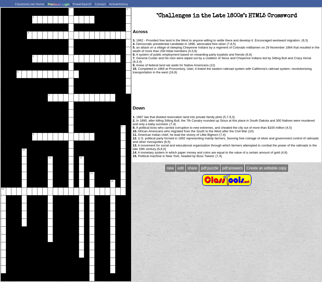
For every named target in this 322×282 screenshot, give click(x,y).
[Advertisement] (227, 89)
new (170, 168)
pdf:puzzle (209, 168)
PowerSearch (82, 4)
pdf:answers (232, 168)
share (192, 168)
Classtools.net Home (29, 4)
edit (181, 168)
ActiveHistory (118, 4)
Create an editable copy (267, 168)
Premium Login (58, 4)
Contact (100, 4)
